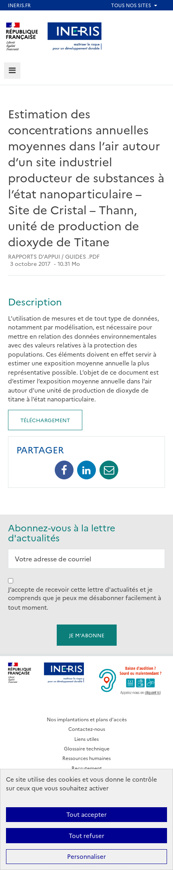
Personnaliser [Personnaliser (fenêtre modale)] (86, 856)
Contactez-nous (86, 728)
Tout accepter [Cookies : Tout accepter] (86, 814)
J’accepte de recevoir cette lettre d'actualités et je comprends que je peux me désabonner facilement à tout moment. (84, 598)
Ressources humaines (86, 757)
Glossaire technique (86, 748)
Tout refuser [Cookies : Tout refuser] (86, 835)
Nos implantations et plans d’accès (87, 719)
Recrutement (87, 767)
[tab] (12, 70)
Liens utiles (86, 738)
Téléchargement (45, 419)
